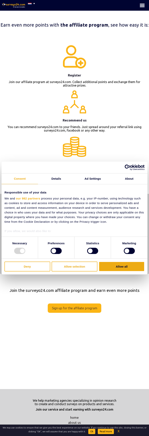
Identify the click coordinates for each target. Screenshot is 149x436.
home (74, 417)
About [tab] (129, 178)
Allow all (122, 266)
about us (74, 422)
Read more (106, 431)
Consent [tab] (20, 178)
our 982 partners (28, 198)
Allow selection (74, 266)
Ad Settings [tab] (93, 178)
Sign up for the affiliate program (74, 308)
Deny (27, 266)
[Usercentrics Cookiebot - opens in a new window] (128, 167)
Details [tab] (56, 178)
